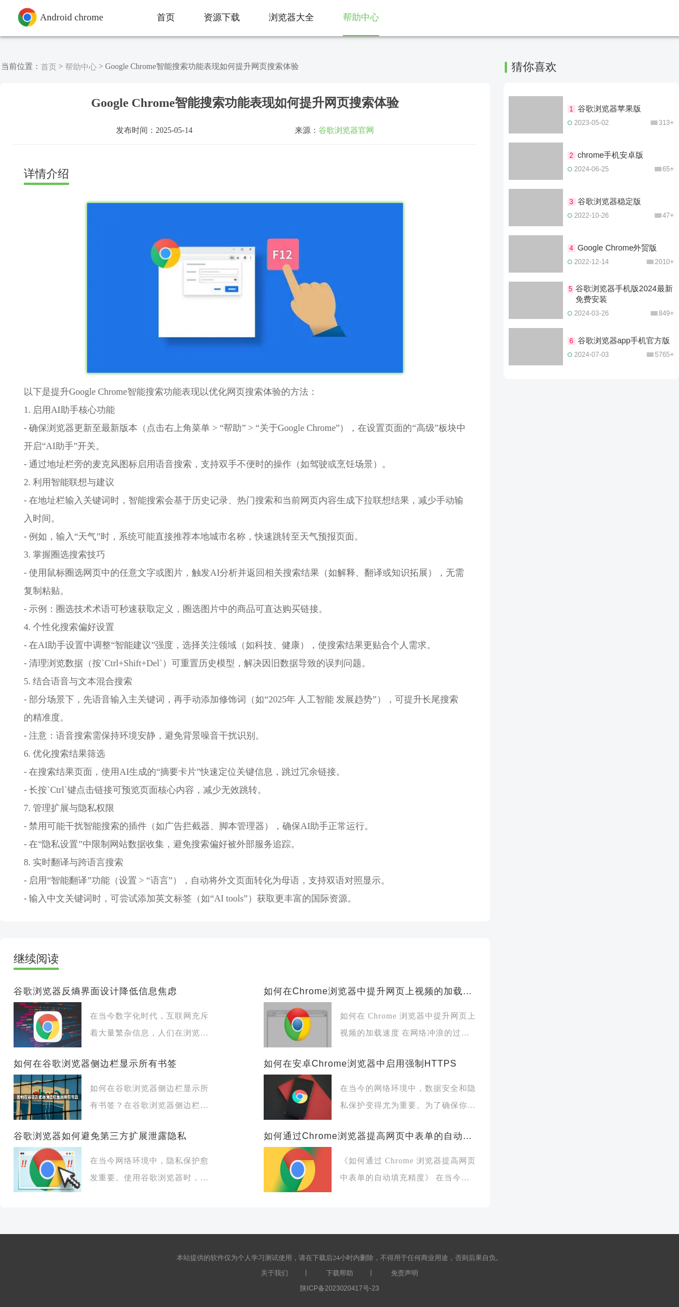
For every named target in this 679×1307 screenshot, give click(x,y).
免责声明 (404, 1273)
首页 (49, 66)
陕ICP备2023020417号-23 (339, 1288)
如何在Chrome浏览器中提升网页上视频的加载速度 (370, 991)
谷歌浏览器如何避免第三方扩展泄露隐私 (100, 1136)
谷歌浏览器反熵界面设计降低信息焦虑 (95, 991)
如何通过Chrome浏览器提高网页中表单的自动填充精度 (370, 1136)
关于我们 (274, 1273)
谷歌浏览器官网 (346, 130)
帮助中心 (81, 66)
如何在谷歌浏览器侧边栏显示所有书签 (95, 1063)
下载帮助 (339, 1273)
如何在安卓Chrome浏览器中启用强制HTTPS (360, 1063)
